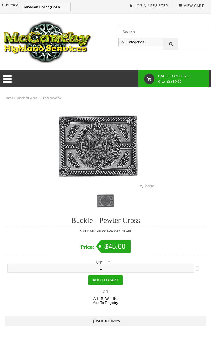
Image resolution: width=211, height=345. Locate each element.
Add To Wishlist (105, 298)
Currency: (10, 5)
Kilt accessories (50, 97)
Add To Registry (105, 303)
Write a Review (108, 321)
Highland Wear (27, 97)
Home (9, 97)
